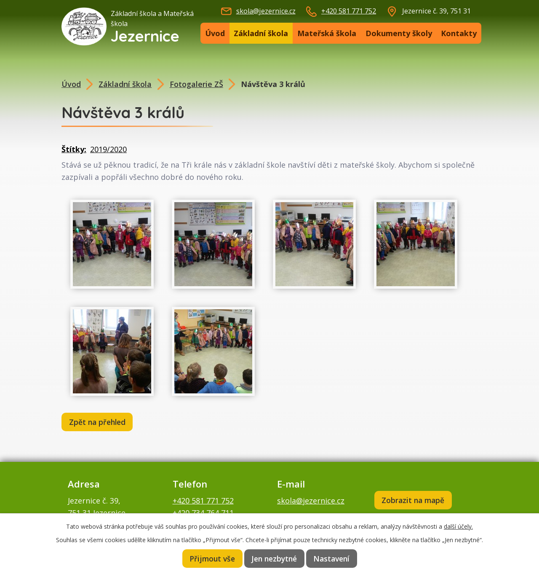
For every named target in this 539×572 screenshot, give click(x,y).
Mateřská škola (326, 33)
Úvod (215, 33)
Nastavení (332, 558)
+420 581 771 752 (348, 11)
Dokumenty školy (399, 33)
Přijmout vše (211, 558)
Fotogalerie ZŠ (196, 84)
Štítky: (73, 149)
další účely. (458, 526)
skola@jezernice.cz (266, 11)
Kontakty (459, 33)
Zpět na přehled (98, 422)
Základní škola (261, 33)
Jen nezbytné (274, 558)
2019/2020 (108, 149)
